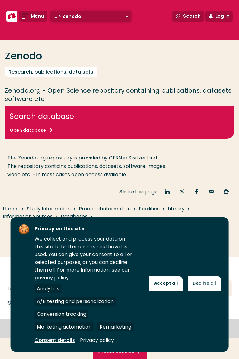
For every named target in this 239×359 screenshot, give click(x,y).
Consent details (55, 340)
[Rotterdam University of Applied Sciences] (11, 16)
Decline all (204, 283)
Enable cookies (115, 351)
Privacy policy (97, 340)
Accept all (166, 283)
